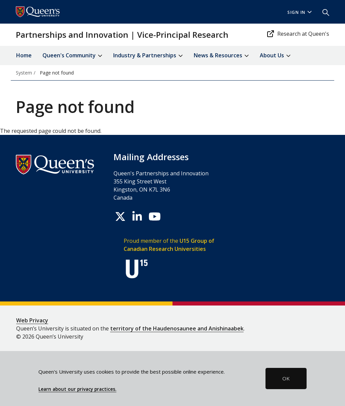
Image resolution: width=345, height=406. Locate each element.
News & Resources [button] (221, 56)
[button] (323, 12)
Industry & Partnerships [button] (148, 56)
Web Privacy (32, 320)
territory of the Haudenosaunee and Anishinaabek (177, 328)
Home (24, 55)
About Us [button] (275, 56)
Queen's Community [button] (72, 56)
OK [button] (286, 378)
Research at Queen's (297, 33)
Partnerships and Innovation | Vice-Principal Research (122, 34)
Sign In (299, 12)
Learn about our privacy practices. (77, 389)
